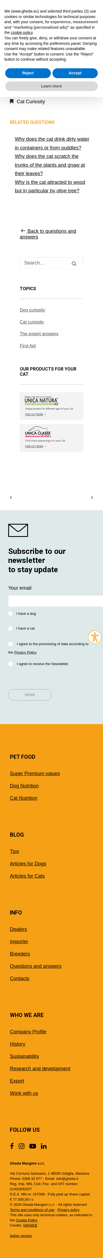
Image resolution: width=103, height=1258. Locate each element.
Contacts (19, 978)
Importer (19, 941)
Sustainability (24, 1056)
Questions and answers (36, 966)
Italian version (21, 1236)
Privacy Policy (25, 652)
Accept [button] (75, 73)
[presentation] (50, 678)
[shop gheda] (51, 530)
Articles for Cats (27, 876)
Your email (19, 588)
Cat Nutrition (23, 798)
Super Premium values (35, 773)
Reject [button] (28, 73)
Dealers (18, 929)
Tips (14, 851)
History (17, 1044)
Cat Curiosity (31, 101)
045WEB (30, 1225)
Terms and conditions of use (32, 1210)
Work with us (24, 1093)
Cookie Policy (27, 1220)
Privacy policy (68, 1210)
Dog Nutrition (24, 786)
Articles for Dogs (28, 863)
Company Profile (28, 1031)
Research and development (40, 1068)
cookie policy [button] (21, 32)
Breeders (20, 954)
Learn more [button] (51, 86)
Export (17, 1081)
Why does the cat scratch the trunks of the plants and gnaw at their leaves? (50, 165)
